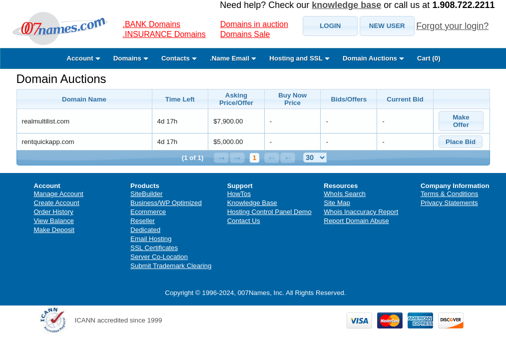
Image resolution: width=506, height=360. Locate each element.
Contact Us (243, 220)
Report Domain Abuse (356, 220)
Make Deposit (54, 230)
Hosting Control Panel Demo (269, 212)
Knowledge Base (252, 202)
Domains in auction (254, 24)
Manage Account (58, 194)
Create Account (56, 202)
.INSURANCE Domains (164, 34)
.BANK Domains (152, 24)
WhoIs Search (345, 194)
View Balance (54, 220)
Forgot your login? (452, 26)
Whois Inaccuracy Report (361, 212)
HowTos (239, 194)
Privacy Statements (449, 202)
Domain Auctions (61, 79)
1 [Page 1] (254, 158)
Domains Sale (245, 34)
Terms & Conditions (450, 194)
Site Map (337, 202)
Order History (53, 212)
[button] (330, 26)
